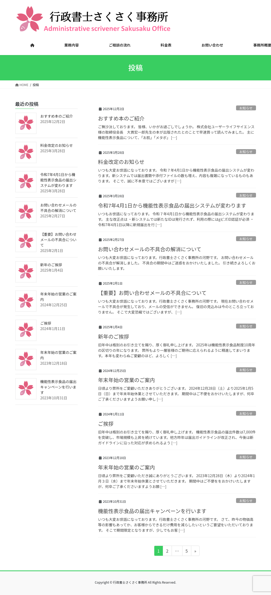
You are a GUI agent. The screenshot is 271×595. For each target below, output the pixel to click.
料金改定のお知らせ (121, 161)
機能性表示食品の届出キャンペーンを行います (152, 511)
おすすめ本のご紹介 (121, 118)
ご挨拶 (106, 423)
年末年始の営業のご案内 (126, 380)
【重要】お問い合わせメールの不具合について (152, 292)
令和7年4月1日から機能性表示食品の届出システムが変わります (172, 205)
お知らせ (246, 107)
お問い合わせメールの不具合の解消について (149, 249)
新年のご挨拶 (113, 336)
